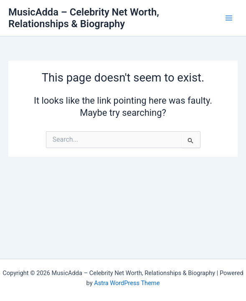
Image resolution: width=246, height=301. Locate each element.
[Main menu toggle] (229, 18)
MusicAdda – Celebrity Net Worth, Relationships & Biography (83, 18)
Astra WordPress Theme (127, 283)
